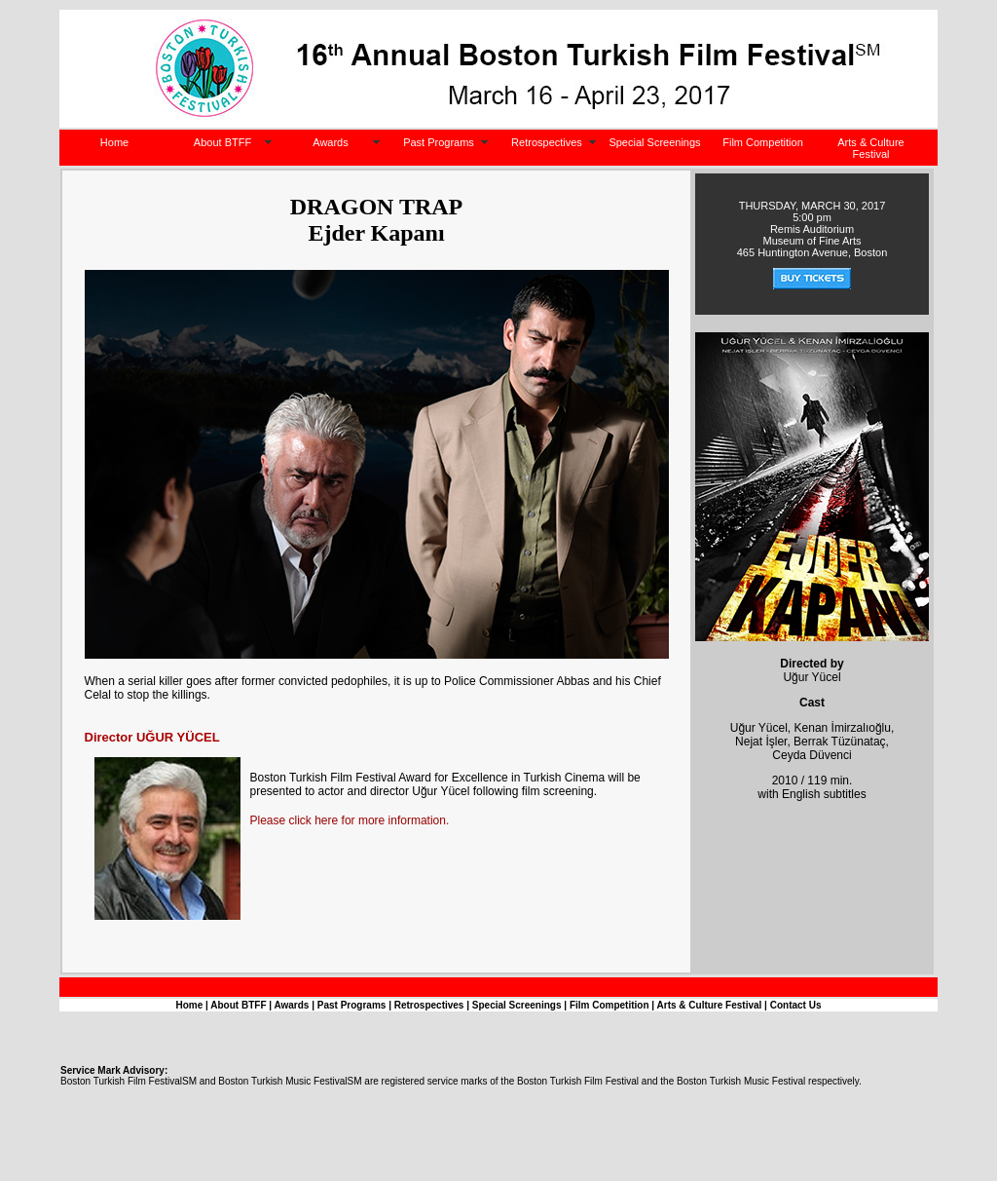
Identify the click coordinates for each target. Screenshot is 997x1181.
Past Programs (438, 142)
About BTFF (222, 142)
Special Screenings (654, 142)
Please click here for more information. (350, 820)
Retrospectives (546, 142)
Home (114, 142)
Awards (330, 142)
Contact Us (796, 1005)
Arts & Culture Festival (870, 148)
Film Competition (762, 142)
